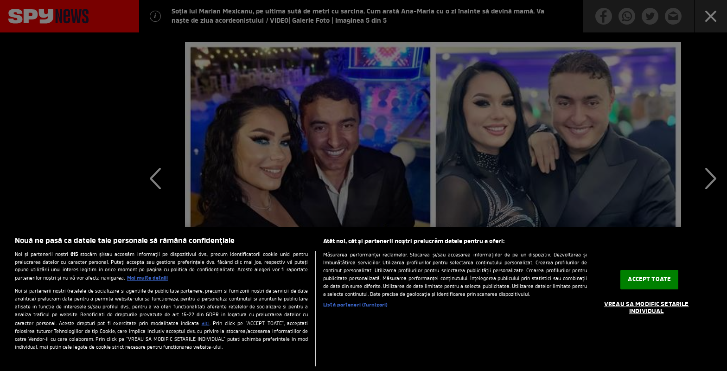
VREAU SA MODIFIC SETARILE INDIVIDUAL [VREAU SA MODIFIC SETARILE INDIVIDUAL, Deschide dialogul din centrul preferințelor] (646, 308)
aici (206, 323)
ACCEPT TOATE (649, 279)
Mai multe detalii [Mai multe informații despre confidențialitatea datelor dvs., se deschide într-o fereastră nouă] (147, 278)
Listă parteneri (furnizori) (355, 305)
